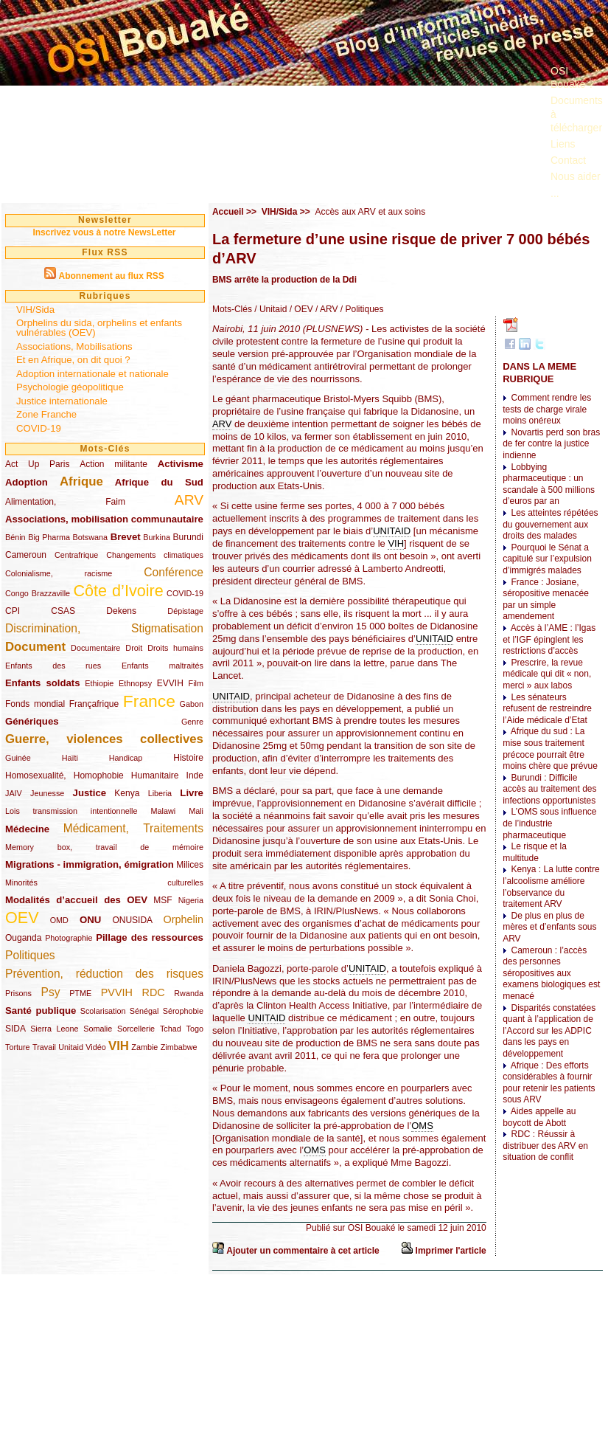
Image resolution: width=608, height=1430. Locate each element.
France (149, 701)
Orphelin (183, 919)
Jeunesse (47, 793)
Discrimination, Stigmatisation (104, 628)
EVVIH (170, 683)
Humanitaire (155, 775)
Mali (196, 810)
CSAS (63, 611)
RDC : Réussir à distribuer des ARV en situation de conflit (545, 1145)
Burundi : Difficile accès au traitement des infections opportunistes (549, 789)
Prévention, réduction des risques (104, 973)
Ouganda (23, 938)
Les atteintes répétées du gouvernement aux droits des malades (550, 524)
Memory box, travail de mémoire (104, 847)
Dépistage (185, 611)
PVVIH (117, 992)
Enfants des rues (53, 665)
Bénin (15, 537)
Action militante (113, 464)
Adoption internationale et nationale (92, 373)
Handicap (126, 757)
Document (35, 647)
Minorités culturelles (104, 882)
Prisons (18, 993)
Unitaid (70, 1047)
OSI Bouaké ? (572, 77)
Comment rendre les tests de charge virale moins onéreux (547, 409)
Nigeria (190, 900)
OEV (22, 917)
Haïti (70, 757)
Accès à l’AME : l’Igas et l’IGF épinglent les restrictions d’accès (549, 639)
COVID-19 (38, 428)
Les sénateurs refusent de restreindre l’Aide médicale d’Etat (547, 708)
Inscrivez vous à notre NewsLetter (103, 232)
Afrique (81, 481)
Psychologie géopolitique (70, 387)
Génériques (32, 721)
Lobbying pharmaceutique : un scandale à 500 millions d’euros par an (549, 484)
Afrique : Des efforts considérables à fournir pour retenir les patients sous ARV (549, 1082)
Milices (189, 865)
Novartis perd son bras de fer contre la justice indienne (551, 443)
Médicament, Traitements (133, 828)
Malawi (162, 810)
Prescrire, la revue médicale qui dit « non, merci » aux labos (547, 674)
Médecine (27, 829)
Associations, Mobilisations (74, 346)
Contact (568, 160)
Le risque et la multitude (535, 852)
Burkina (156, 537)
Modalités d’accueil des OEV (76, 899)
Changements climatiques (154, 554)
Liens (563, 144)
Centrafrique (76, 554)
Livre (191, 792)
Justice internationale (62, 401)
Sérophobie (183, 1010)
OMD (59, 920)
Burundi (188, 537)
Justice (89, 792)
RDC (153, 992)
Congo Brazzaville (37, 593)
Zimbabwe (179, 1047)
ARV (189, 500)
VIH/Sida (35, 309)
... (555, 193)
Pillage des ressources (149, 937)
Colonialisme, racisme (58, 573)
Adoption (26, 482)
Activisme (180, 463)
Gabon (191, 704)
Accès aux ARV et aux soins (370, 212)
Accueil (228, 212)
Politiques (30, 955)
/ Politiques (360, 309)
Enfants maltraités (162, 665)
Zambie (144, 1047)
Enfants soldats (42, 682)
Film (196, 683)
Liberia (160, 793)
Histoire (188, 758)
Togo (194, 1028)
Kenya (126, 793)
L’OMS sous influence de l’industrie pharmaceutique (549, 823)
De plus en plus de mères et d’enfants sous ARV (549, 927)
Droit (133, 647)
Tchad (170, 1028)
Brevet (126, 536)
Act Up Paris (37, 464)
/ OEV (299, 309)
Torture (17, 1047)
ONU (90, 919)
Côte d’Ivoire (118, 590)
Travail (44, 1047)
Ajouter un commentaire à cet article (302, 1251)
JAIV (13, 793)
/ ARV (325, 309)
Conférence (173, 572)
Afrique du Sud (159, 482)
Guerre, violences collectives (104, 739)
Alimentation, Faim (65, 502)
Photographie (68, 937)
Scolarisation (103, 1010)
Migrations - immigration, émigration (89, 864)
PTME (80, 993)
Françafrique (94, 704)
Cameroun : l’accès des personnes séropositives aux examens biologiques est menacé (551, 973)
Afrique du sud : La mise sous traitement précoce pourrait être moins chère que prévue (550, 748)
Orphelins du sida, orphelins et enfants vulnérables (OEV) (99, 327)
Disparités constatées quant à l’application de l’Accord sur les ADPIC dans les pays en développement (549, 1031)
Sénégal (144, 1010)
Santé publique (40, 1010)
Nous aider (576, 176)
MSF (162, 900)
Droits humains (175, 647)
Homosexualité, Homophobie (64, 775)
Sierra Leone (54, 1028)
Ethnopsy (135, 683)
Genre (192, 721)
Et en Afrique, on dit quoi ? (73, 359)
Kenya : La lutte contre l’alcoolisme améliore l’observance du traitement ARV (551, 886)
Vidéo (95, 1047)
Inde (194, 775)
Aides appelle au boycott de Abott (539, 1117)
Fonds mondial (35, 704)
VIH (118, 1046)
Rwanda (188, 993)
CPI (12, 611)
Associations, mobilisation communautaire (104, 519)
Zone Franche (46, 414)
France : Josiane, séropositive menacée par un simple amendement (546, 599)
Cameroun (25, 555)
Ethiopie (99, 683)
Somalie (97, 1028)
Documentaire (95, 647)
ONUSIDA (132, 920)
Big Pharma (49, 537)
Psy (50, 992)
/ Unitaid (269, 309)
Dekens (121, 611)
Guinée (18, 757)
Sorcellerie (136, 1028)
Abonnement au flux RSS (111, 276)
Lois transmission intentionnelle (71, 810)
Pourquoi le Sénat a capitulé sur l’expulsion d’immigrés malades (547, 559)
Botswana (90, 537)
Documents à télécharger (577, 113)
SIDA (15, 1028)
